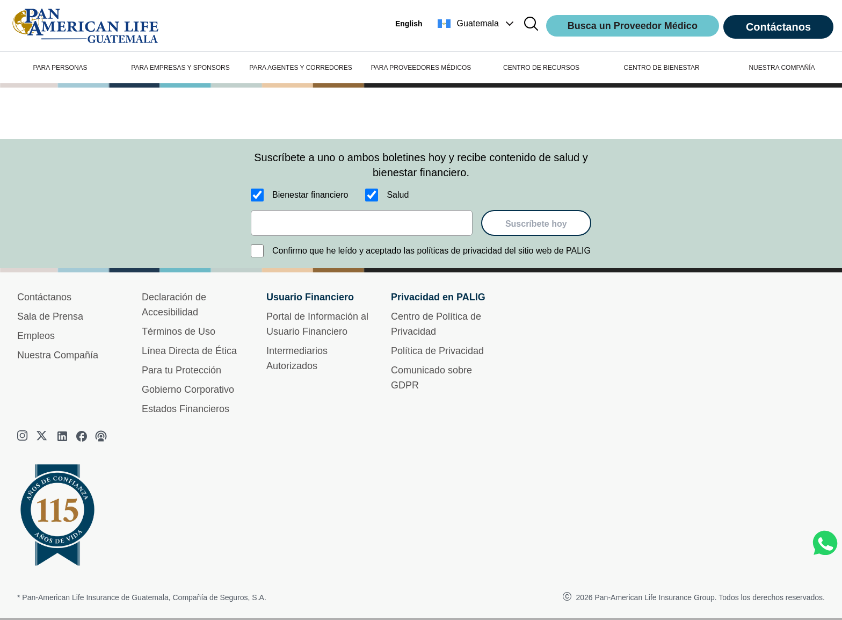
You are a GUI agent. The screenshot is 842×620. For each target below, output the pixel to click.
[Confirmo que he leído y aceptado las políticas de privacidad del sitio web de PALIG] (257, 250)
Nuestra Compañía (57, 355)
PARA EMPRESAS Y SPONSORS (180, 67)
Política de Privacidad (437, 350)
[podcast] (101, 436)
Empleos (36, 335)
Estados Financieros (185, 408)
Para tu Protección (181, 370)
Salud (398, 194)
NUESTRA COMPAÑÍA (782, 67)
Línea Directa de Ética (189, 350)
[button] (477, 23)
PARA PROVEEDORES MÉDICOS (421, 67)
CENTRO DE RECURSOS (541, 67)
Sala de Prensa (50, 316)
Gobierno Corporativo (188, 389)
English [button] (409, 23)
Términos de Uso (178, 331)
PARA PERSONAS (60, 67)
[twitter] (43, 436)
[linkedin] (62, 436)
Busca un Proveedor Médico (633, 25)
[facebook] (81, 436)
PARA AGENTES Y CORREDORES (300, 67)
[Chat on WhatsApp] (825, 543)
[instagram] (23, 436)
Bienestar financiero (310, 194)
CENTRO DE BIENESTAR (661, 67)
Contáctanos (778, 27)
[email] (362, 223)
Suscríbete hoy (536, 223)
